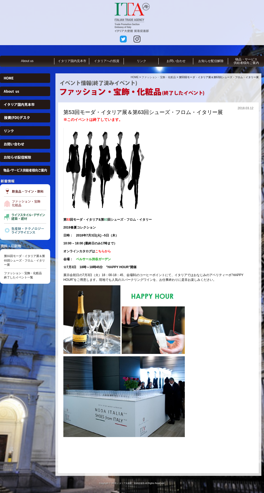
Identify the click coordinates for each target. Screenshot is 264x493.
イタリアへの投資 (106, 61)
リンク (141, 61)
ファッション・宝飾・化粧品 (159, 77)
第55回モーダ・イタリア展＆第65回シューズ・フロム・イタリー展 (24, 260)
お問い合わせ (176, 61)
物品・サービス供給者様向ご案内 (246, 61)
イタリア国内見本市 (72, 61)
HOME (135, 77)
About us (27, 61)
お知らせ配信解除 (211, 61)
